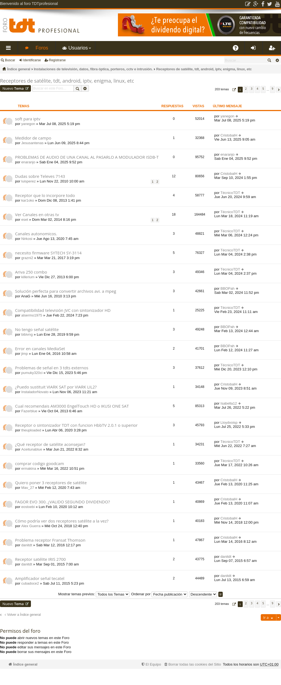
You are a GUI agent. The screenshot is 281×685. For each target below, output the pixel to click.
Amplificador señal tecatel (39, 578)
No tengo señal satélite (37, 329)
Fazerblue (29, 411)
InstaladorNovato (35, 392)
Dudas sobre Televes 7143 (40, 176)
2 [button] (246, 89)
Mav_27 (27, 488)
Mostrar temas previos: (94, 594)
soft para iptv (27, 118)
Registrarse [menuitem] (273, 50)
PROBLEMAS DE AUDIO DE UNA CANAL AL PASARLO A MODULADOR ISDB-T (87, 157)
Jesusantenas (32, 143)
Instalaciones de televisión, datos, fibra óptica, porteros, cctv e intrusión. (93, 69)
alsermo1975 (31, 315)
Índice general (18, 69)
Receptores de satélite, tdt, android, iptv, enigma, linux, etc (204, 69)
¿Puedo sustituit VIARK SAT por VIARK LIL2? (56, 387)
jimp (24, 354)
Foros (42, 48)
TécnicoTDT (230, 193)
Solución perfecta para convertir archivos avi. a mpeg (65, 291)
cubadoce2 (30, 583)
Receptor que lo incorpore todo (45, 195)
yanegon (28, 124)
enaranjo (28, 162)
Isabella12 (229, 403)
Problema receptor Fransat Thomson (50, 540)
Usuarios (78, 48)
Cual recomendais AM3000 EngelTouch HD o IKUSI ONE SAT (72, 406)
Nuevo (13, 88)
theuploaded (31, 430)
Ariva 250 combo (31, 272)
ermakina (28, 468)
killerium (27, 277)
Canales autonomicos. (36, 233)
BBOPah (227, 288)
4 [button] (257, 89)
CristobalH (229, 135)
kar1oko (27, 200)
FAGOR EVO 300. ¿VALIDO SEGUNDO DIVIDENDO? (62, 501)
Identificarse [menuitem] (255, 50)
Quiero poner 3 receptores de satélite (51, 482)
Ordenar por (159, 594)
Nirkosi (26, 239)
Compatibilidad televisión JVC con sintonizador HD (63, 310)
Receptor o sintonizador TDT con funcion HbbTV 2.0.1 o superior (76, 425)
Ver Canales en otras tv (37, 214)
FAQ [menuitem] (237, 50)
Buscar (10, 60)
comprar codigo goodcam (39, 463)
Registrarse (57, 60)
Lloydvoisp (229, 422)
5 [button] (263, 89)
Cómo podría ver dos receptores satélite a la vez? (61, 521)
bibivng (27, 334)
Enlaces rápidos (10, 50)
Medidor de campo (33, 138)
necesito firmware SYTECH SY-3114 (48, 253)
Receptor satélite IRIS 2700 (40, 559)
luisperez (28, 181)
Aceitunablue (31, 449)
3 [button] (252, 89)
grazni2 (27, 258)
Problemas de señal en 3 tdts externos (51, 367)
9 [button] (272, 89)
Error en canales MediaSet (40, 348)
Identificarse (32, 60)
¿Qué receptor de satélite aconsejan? (50, 444)
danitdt (26, 545)
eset (24, 219)
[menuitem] (192, 664)
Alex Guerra (30, 526)
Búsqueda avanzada (277, 60)
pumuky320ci (32, 373)
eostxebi (28, 507)
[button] (233, 89)
